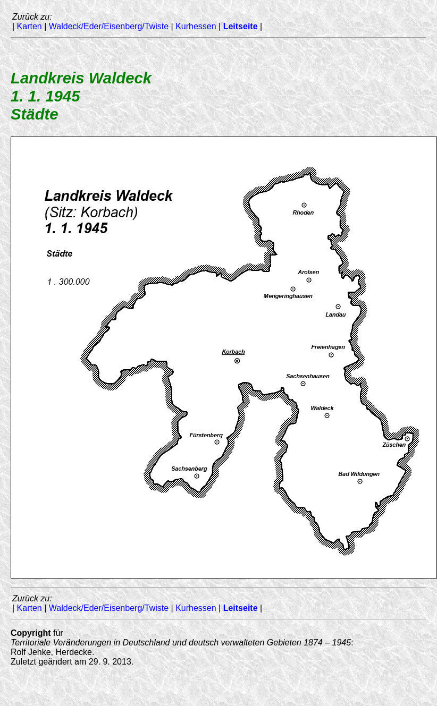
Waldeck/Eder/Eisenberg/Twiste (109, 26)
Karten (29, 26)
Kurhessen (195, 26)
